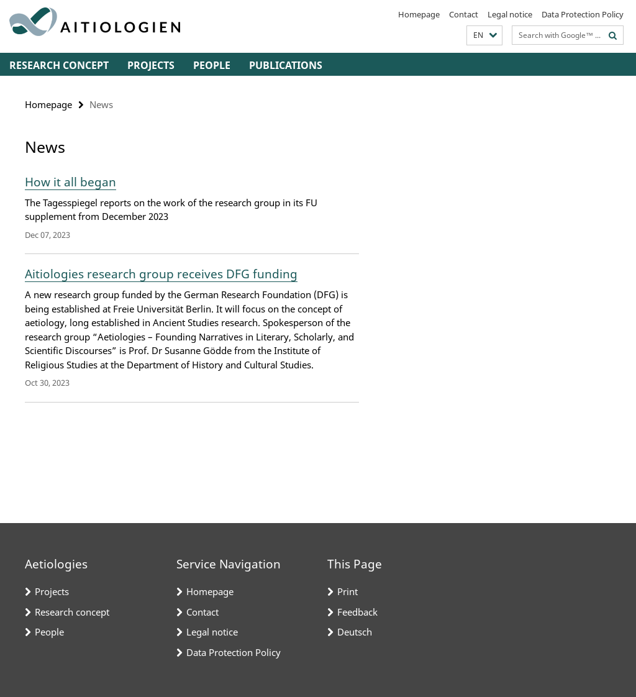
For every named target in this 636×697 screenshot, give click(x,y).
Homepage (419, 14)
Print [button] (347, 591)
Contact (463, 14)
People (211, 65)
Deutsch (354, 632)
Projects (151, 65)
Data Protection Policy (583, 14)
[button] (484, 35)
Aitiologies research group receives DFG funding (161, 274)
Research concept (59, 65)
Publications (285, 65)
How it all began (70, 182)
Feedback (357, 612)
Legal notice (510, 14)
